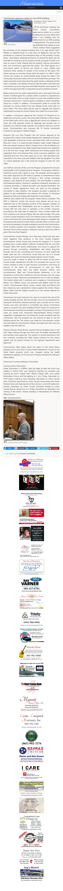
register (16, 453)
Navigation (31, 7)
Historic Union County (31, 4)
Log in (59, 11)
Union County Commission (14, 398)
